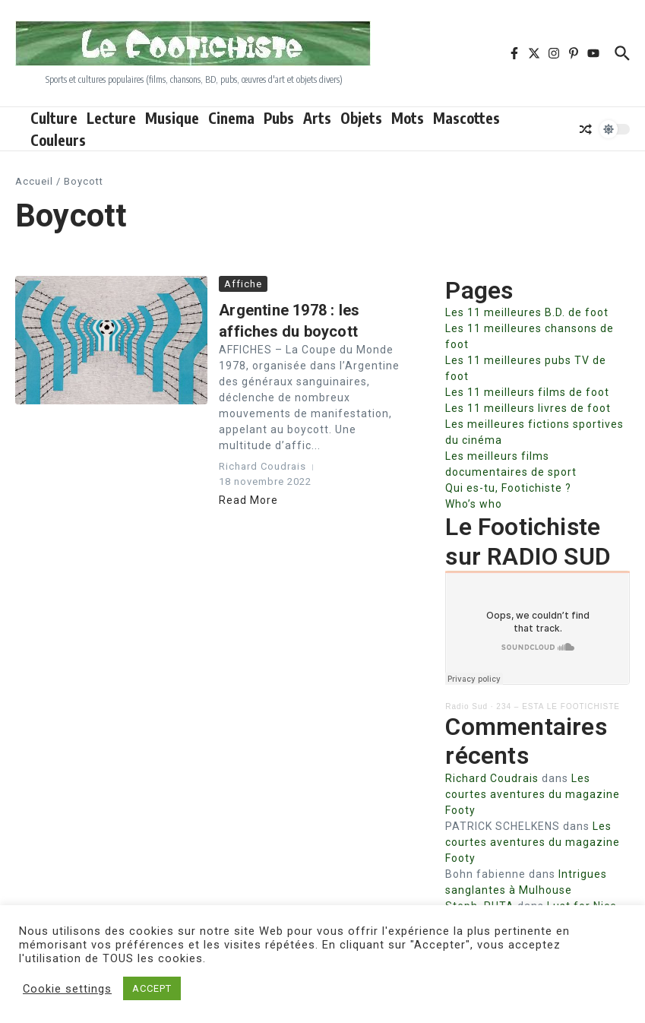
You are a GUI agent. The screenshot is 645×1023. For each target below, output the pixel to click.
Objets (361, 118)
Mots (407, 118)
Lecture (111, 118)
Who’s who (473, 504)
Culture (53, 118)
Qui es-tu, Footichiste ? (508, 488)
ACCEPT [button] (152, 988)
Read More (248, 500)
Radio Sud (466, 706)
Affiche (243, 284)
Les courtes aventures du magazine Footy (532, 794)
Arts (317, 118)
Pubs (279, 118)
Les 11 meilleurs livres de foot (528, 408)
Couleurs (58, 140)
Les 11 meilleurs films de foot (527, 392)
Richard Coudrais (492, 778)
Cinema (231, 118)
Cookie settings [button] (67, 989)
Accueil (34, 181)
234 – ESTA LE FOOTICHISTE (558, 706)
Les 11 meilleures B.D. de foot (527, 312)
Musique (172, 118)
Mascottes (466, 118)
